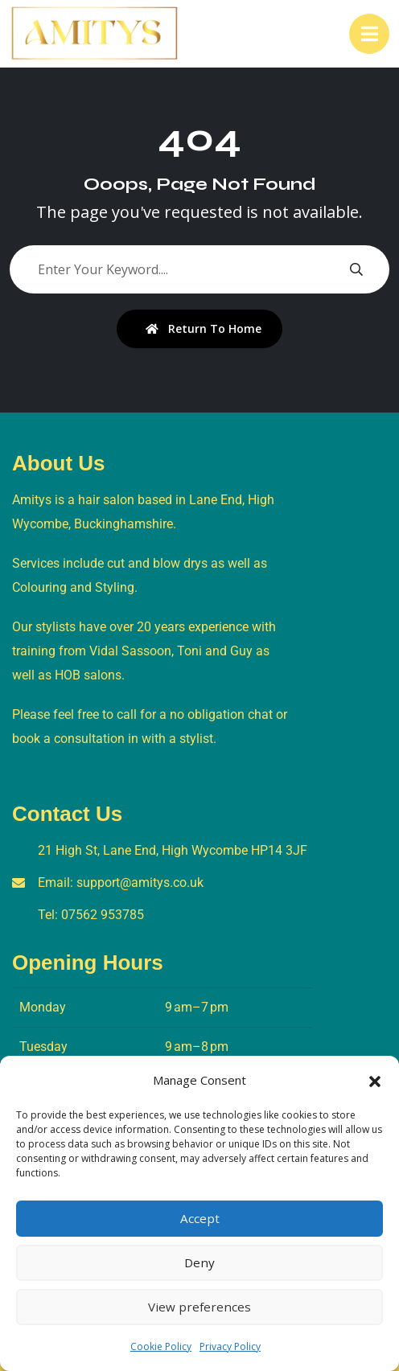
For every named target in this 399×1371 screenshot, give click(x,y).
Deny (199, 1263)
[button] (375, 1080)
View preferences (199, 1307)
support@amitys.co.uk (140, 882)
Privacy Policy (230, 1346)
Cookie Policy (160, 1346)
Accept (200, 1219)
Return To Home (203, 328)
